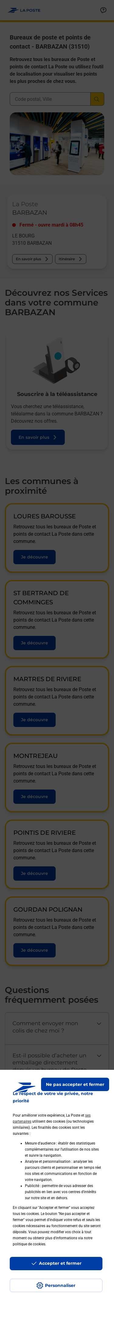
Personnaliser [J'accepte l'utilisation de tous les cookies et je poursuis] (60, 1285)
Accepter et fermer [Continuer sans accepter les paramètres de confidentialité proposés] (60, 1263)
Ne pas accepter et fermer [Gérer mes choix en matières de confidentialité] (75, 1084)
